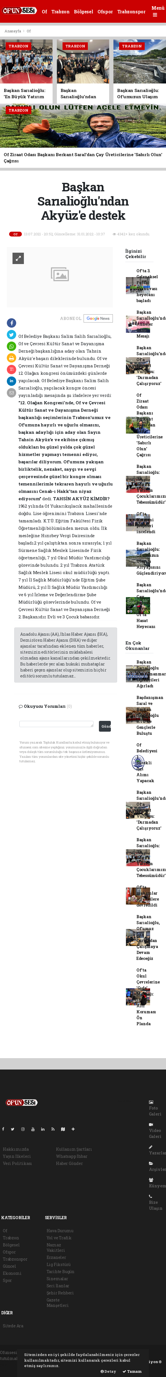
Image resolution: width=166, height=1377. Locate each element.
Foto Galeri (155, 1108)
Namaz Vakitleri (56, 1247)
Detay (108, 1371)
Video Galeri (155, 1131)
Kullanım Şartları (74, 1149)
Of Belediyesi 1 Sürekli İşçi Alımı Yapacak (146, 762)
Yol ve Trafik (59, 1237)
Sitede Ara (13, 1325)
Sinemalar (57, 1278)
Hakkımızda (16, 1149)
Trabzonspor (131, 11)
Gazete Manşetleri (58, 1302)
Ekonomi (12, 1273)
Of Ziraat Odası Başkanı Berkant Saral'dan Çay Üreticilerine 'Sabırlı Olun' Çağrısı (149, 424)
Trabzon (60, 11)
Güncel (9, 1266)
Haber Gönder (69, 1163)
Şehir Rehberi (60, 1293)
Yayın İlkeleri (17, 1156)
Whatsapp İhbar (71, 1156)
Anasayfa (13, 31)
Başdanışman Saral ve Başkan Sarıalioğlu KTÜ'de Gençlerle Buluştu (149, 715)
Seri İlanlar (58, 1285)
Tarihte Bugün (61, 1271)
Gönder (106, 726)
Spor (7, 1280)
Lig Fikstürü (59, 1264)
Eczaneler (56, 1257)
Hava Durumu (60, 1230)
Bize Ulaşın (156, 1202)
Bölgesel (83, 11)
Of (44, 11)
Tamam (132, 1371)
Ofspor (105, 11)
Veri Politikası (17, 1163)
